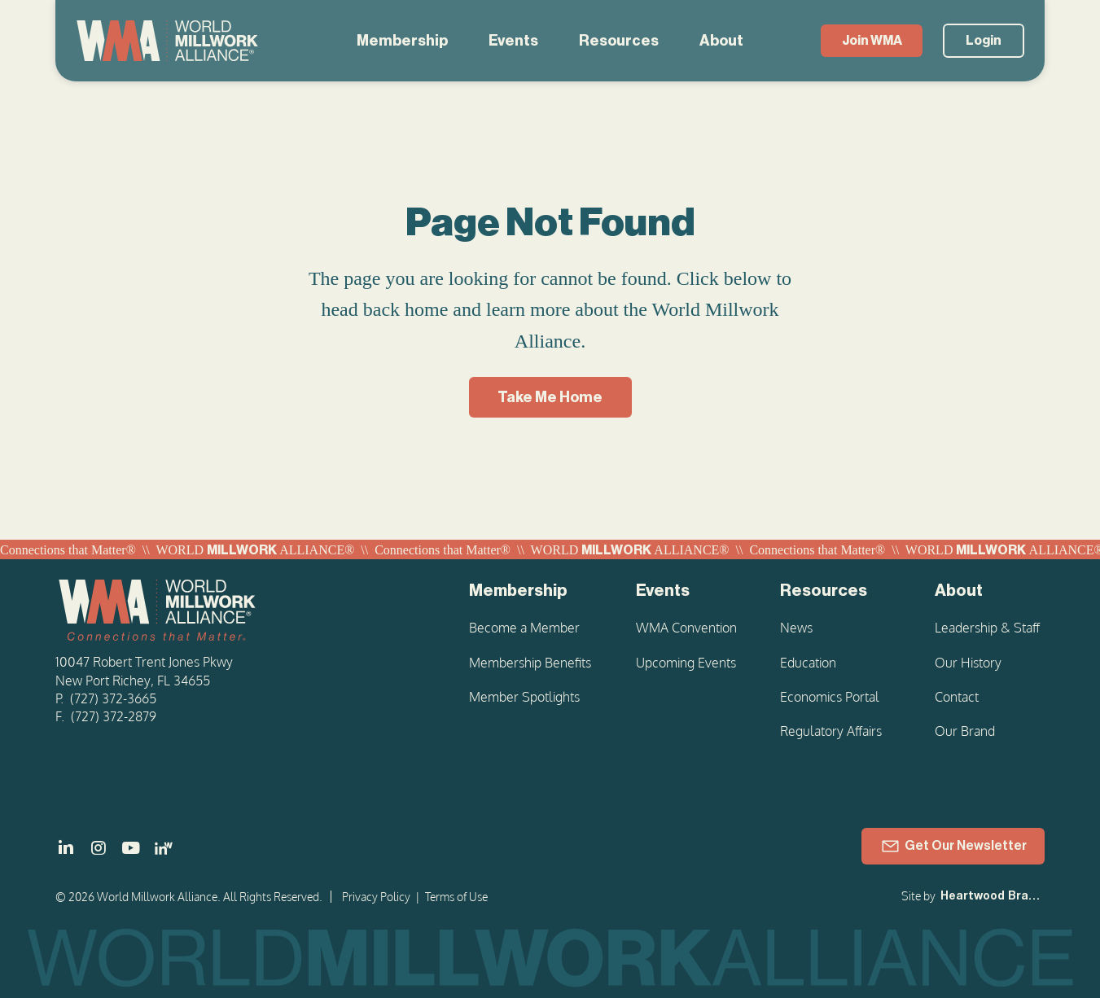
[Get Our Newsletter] (953, 846)
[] (98, 848)
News (796, 627)
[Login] (983, 41)
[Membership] (532, 591)
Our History (968, 662)
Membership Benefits (530, 662)
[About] (990, 591)
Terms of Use (456, 897)
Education (808, 662)
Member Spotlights (524, 697)
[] (66, 848)
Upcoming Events (686, 662)
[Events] (687, 591)
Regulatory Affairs (831, 731)
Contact (957, 697)
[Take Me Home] (550, 397)
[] (131, 848)
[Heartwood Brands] (991, 897)
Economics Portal (829, 697)
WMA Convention (686, 627)
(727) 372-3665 (113, 698)
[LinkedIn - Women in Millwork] (163, 848)
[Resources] (837, 591)
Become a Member (524, 627)
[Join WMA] (872, 40)
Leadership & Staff (987, 627)
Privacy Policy (376, 897)
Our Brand (965, 731)
